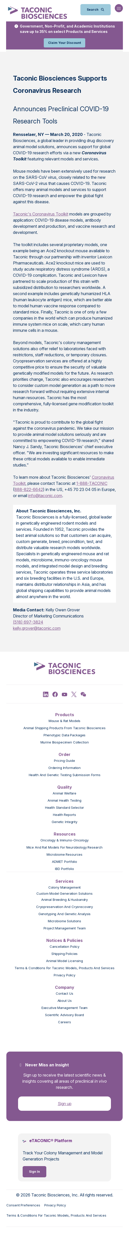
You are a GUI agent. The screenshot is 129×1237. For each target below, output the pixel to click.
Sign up (64, 1103)
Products (64, 714)
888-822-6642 (29, 489)
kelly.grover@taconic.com (37, 628)
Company (64, 987)
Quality (64, 787)
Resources (65, 834)
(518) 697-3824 (28, 622)
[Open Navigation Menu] (119, 8)
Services (64, 881)
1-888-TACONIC (91, 483)
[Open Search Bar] (95, 9)
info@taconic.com (45, 495)
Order (64, 754)
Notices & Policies (64, 940)
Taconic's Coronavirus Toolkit (40, 214)
